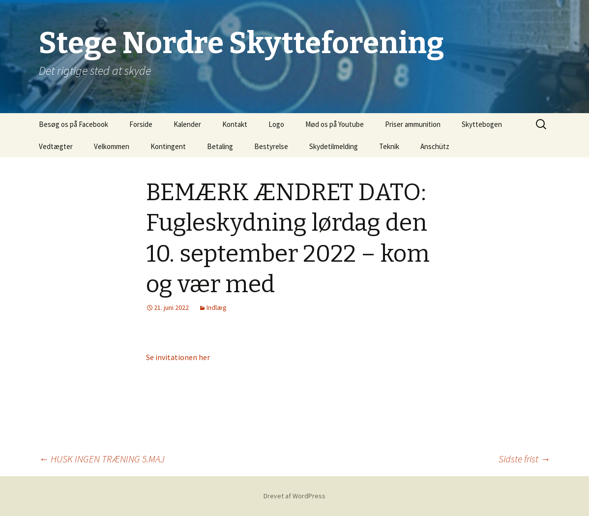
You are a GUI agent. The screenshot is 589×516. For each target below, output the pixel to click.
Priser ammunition (413, 124)
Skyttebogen (482, 124)
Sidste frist (524, 459)
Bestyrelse (271, 146)
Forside (140, 124)
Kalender (187, 124)
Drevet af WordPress (294, 495)
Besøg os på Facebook (73, 124)
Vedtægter (56, 146)
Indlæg (216, 307)
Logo (276, 124)
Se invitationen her (178, 357)
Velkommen (111, 146)
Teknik (389, 146)
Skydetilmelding (333, 146)
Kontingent (168, 146)
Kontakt (234, 124)
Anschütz (434, 146)
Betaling (220, 146)
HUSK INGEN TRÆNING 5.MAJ (102, 459)
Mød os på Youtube (334, 124)
